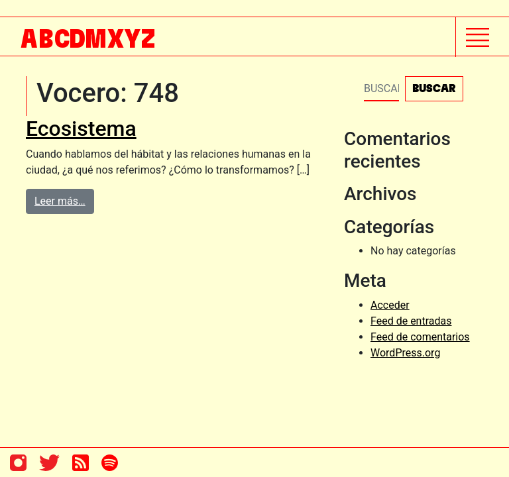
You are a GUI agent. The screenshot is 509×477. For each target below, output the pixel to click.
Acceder (390, 305)
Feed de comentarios (420, 337)
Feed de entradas (410, 321)
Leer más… (59, 201)
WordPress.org (405, 352)
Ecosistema (81, 128)
